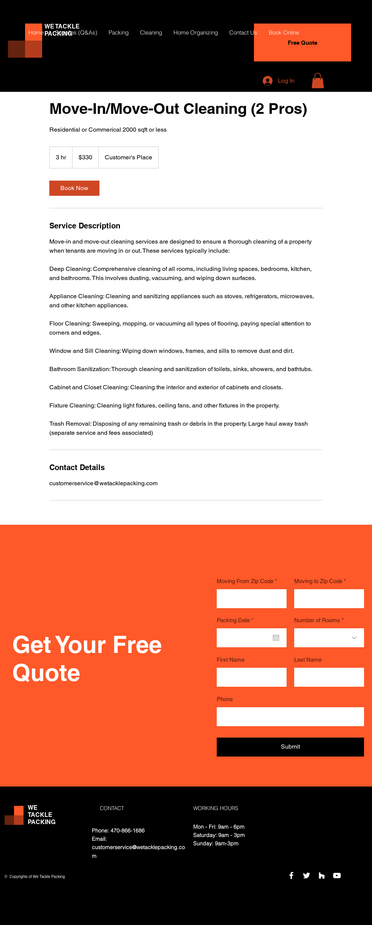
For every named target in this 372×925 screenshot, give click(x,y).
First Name (230, 659)
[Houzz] (321, 875)
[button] (317, 80)
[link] (74, 188)
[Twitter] (306, 875)
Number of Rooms (317, 620)
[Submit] (290, 747)
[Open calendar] (276, 638)
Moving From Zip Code (245, 581)
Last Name (308, 659)
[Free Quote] (302, 42)
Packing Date (236, 620)
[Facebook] (291, 875)
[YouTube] (337, 875)
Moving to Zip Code (318, 581)
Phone (225, 699)
